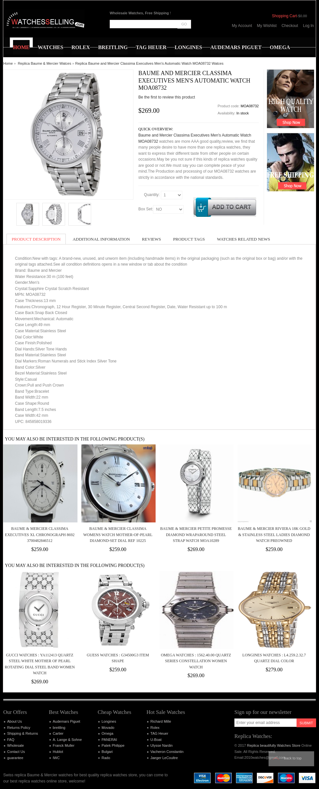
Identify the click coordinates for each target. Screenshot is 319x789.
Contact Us (16, 752)
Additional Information (101, 239)
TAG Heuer (159, 733)
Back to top (293, 758)
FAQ (10, 740)
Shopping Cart (284, 16)
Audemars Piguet (66, 721)
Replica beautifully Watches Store (273, 745)
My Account (242, 25)
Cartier (58, 733)
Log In (308, 25)
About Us (14, 721)
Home (8, 63)
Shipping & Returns (22, 733)
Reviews (151, 239)
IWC (56, 758)
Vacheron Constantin (167, 752)
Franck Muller (64, 745)
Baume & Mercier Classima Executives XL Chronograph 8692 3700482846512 (40, 534)
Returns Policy (18, 728)
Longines (109, 721)
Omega (107, 733)
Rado (106, 758)
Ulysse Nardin (161, 745)
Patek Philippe (113, 745)
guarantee (15, 758)
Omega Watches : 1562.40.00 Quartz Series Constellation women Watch (196, 661)
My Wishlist (267, 25)
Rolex (155, 728)
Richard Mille (160, 721)
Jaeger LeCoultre (164, 758)
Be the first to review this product (166, 97)
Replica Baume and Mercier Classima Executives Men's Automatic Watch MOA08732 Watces (149, 63)
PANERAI (109, 740)
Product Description (36, 239)
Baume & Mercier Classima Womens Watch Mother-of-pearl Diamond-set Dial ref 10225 (117, 534)
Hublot (58, 752)
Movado (108, 728)
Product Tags (189, 239)
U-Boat (155, 740)
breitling (59, 728)
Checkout (290, 25)
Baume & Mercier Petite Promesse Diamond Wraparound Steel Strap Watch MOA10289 (196, 534)
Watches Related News (243, 239)
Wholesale (15, 745)
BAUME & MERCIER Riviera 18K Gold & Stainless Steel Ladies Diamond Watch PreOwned (274, 534)
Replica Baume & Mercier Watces (44, 63)
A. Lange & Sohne (67, 740)
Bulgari (107, 752)
